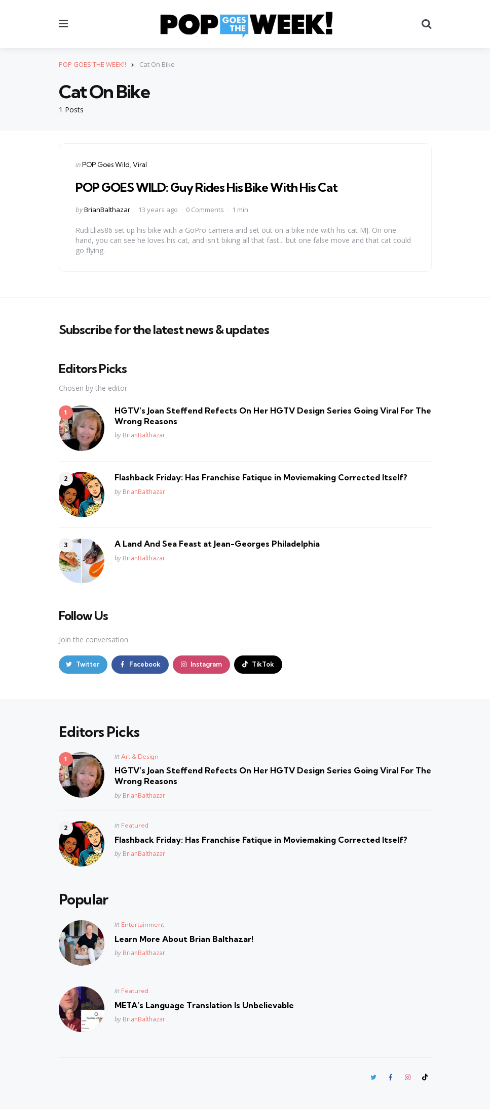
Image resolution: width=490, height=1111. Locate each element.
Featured (134, 826)
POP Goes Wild (106, 164)
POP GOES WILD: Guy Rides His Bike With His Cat (206, 187)
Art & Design (140, 757)
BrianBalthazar (107, 209)
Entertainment (142, 925)
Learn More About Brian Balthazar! (184, 939)
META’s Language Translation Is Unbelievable (204, 1006)
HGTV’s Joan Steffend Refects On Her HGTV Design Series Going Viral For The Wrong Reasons (273, 415)
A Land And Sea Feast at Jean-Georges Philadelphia (217, 544)
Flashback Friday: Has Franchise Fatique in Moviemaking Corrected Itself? (261, 477)
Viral (140, 164)
